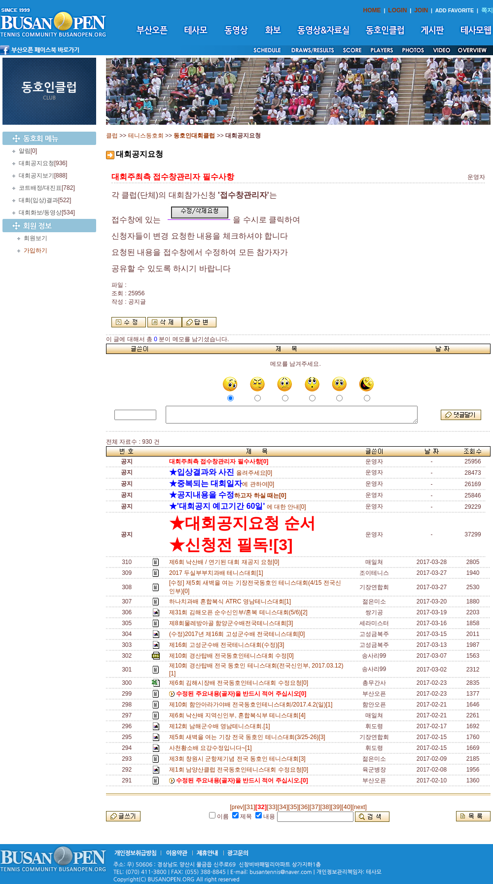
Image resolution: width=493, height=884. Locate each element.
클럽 (112, 135)
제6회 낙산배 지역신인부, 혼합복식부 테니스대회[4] (239, 715)
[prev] (237, 807)
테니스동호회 (146, 135)
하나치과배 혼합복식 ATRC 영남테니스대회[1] (231, 601)
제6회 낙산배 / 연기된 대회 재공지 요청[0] (225, 562)
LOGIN (397, 10)
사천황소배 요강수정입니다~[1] (212, 747)
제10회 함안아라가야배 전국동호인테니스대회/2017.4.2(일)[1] (252, 704)
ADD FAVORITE (454, 10)
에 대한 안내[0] (237, 506)
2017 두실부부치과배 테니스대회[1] (217, 572)
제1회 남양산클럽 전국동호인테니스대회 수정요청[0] (240, 769)
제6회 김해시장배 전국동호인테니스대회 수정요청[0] (240, 682)
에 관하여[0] (221, 484)
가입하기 (35, 250)
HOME (372, 10)
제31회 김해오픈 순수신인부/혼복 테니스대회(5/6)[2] (240, 612)
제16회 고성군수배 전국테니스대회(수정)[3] (228, 644)
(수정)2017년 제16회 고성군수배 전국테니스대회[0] (238, 634)
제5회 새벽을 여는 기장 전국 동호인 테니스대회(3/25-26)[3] (248, 737)
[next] (359, 807)
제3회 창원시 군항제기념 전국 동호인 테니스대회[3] (239, 758)
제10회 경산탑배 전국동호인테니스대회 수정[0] (233, 655)
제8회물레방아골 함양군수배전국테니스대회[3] (232, 623)
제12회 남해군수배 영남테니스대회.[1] (221, 726)
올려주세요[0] (220, 472)
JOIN (421, 10)
